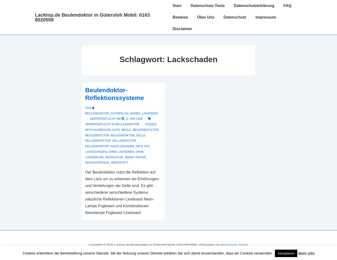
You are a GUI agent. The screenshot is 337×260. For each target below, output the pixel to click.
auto (116, 130)
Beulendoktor (127, 124)
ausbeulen (102, 130)
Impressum (266, 17)
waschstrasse (97, 162)
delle (140, 135)
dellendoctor (124, 140)
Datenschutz (234, 17)
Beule (126, 130)
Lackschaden (96, 151)
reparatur (114, 157)
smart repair (135, 157)
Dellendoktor (97, 146)
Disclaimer (182, 29)
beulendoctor (97, 135)
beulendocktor (146, 130)
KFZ (147, 146)
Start (177, 6)
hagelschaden (122, 146)
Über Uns (205, 17)
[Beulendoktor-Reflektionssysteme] (134, 118)
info (139, 146)
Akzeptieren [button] (286, 253)
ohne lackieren (121, 151)
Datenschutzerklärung (254, 6)
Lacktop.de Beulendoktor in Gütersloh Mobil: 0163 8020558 (92, 17)
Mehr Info (306, 253)
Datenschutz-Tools (208, 6)
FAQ (288, 6)
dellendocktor (98, 140)
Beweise (180, 17)
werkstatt (119, 162)
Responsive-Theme (234, 245)
